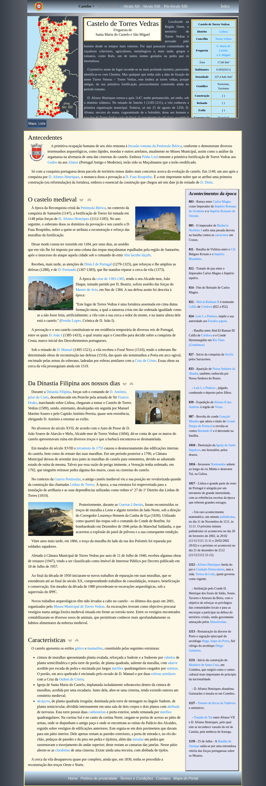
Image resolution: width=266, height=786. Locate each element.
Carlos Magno (222, 201)
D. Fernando (67, 270)
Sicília (229, 354)
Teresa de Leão (205, 574)
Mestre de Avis (87, 290)
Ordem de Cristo (71, 679)
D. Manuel (64, 350)
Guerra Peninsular (68, 479)
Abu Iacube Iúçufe (137, 255)
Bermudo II (205, 431)
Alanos (73, 162)
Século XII (132, 6)
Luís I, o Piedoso (206, 316)
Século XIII (151, 6)
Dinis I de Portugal (98, 264)
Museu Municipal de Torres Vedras (79, 606)
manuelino (95, 648)
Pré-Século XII (109, 6)
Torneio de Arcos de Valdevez (217, 703)
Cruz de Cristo (145, 361)
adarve (173, 663)
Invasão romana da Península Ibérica (155, 146)
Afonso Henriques (209, 564)
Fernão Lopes (71, 320)
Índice (225, 6)
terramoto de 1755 (90, 448)
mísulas (138, 739)
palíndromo (227, 517)
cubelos (169, 657)
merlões (117, 668)
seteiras (172, 668)
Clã (233, 249)
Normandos (218, 464)
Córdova (206, 306)
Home (73, 778)
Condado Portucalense (210, 569)
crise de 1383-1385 (110, 279)
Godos (52, 162)
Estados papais (217, 321)
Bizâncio (222, 225)
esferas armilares (163, 674)
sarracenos (221, 235)
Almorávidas (218, 622)
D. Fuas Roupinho (138, 177)
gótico (79, 648)
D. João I (55, 335)
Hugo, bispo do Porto (215, 641)
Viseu (218, 407)
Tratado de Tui (203, 717)
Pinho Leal (150, 157)
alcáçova (43, 701)
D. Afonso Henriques (64, 177)
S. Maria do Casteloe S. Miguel (224, 50)
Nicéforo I (195, 230)
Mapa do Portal (185, 778)
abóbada (173, 706)
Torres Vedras (223, 38)
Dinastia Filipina (59, 392)
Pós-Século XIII (176, 6)
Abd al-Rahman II (207, 302)
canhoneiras (97, 712)
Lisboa (223, 31)
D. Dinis (206, 182)
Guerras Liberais (131, 504)
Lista (41, 123)
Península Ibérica (93, 208)
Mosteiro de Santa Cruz (204, 665)
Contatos (163, 778)
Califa (193, 306)
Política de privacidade (98, 778)
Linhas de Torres (82, 484)
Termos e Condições (136, 778)
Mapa (32, 123)
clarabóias (62, 750)
